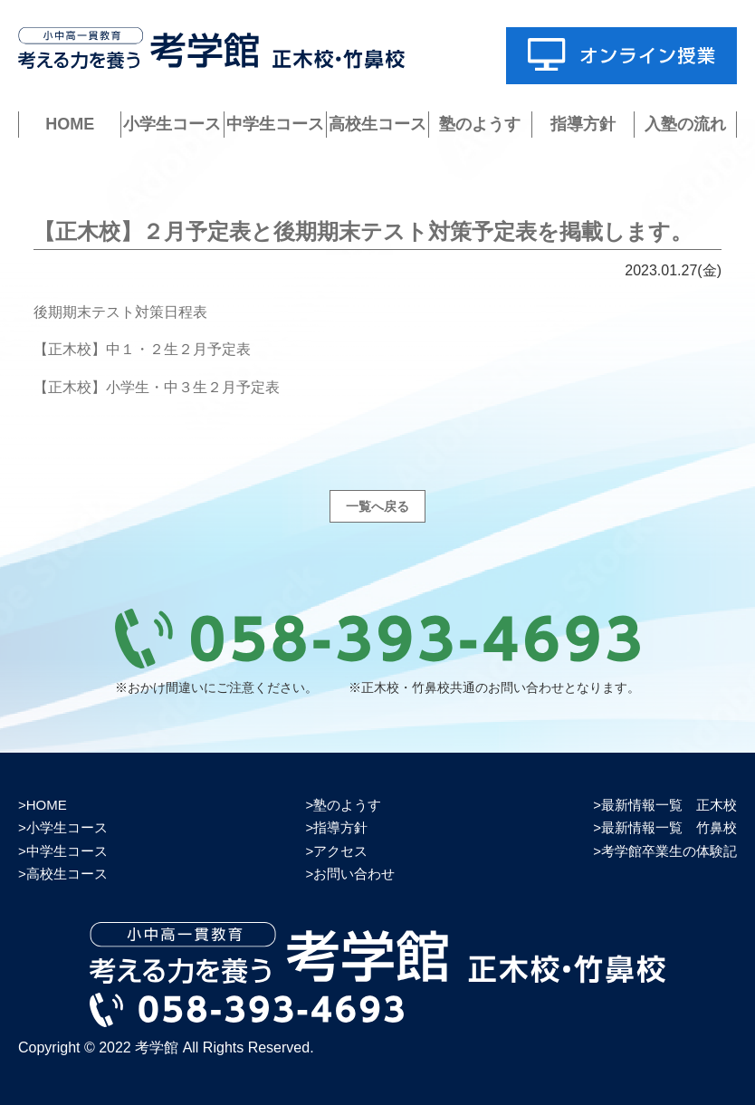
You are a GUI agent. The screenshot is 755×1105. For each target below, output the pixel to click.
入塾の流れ (685, 124)
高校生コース (377, 124)
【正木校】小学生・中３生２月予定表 (156, 387)
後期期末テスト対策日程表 (120, 312)
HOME (69, 124)
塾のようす (480, 124)
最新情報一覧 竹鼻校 (669, 827)
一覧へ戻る (377, 506)
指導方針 (583, 124)
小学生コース (172, 124)
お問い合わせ (354, 873)
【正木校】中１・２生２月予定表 (142, 349)
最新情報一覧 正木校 (669, 804)
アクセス (340, 851)
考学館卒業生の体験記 (669, 851)
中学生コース (275, 124)
